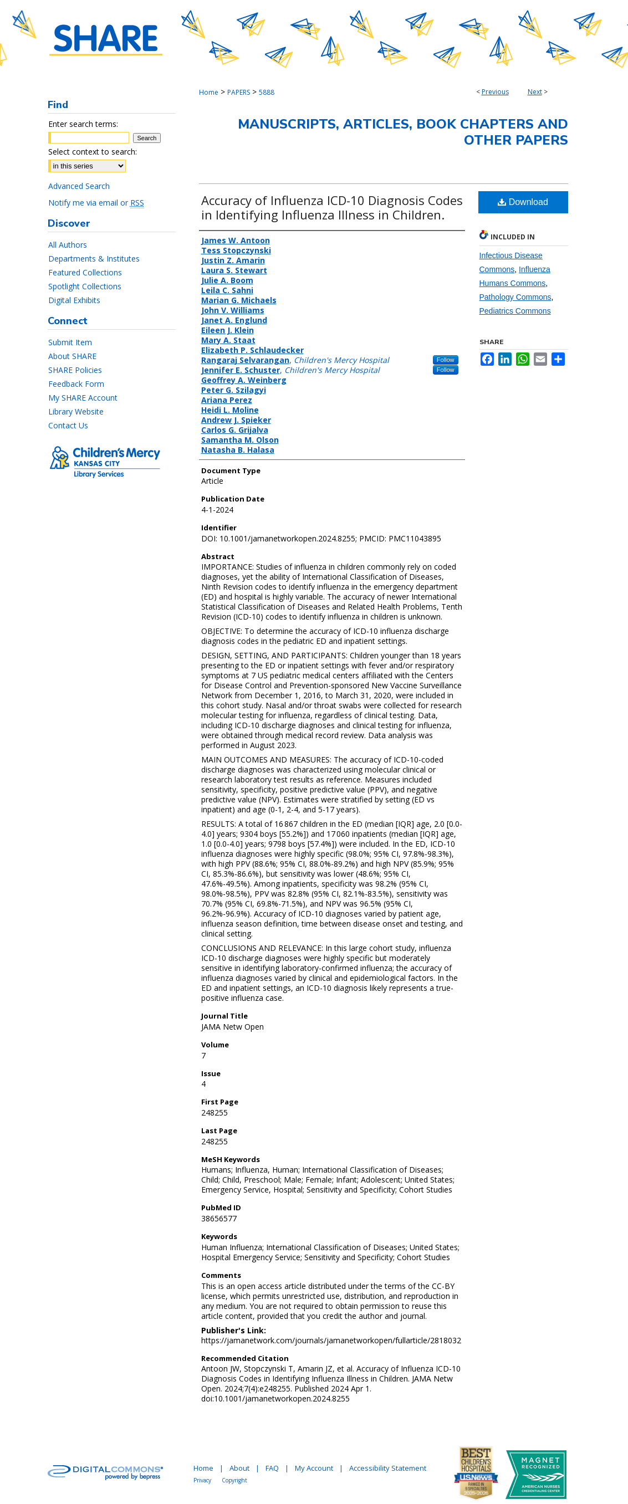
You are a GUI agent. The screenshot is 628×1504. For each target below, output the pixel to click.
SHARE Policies (75, 370)
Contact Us (68, 425)
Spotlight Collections (84, 286)
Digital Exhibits (74, 300)
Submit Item (70, 342)
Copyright (234, 1480)
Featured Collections (85, 272)
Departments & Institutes (94, 258)
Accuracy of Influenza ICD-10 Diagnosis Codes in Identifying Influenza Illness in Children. (332, 207)
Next (535, 91)
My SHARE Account (83, 397)
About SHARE (72, 356)
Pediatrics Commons (515, 310)
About (239, 1468)
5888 (266, 92)
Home (208, 92)
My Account (314, 1468)
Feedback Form (76, 383)
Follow (446, 359)
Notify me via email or (96, 202)
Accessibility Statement (387, 1468)
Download (523, 202)
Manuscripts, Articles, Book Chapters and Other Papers (403, 132)
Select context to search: (92, 151)
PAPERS (238, 92)
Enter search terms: (83, 124)
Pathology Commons (515, 297)
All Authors (67, 244)
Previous (495, 91)
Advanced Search (79, 186)
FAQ (272, 1468)
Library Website (76, 411)
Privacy (202, 1480)
